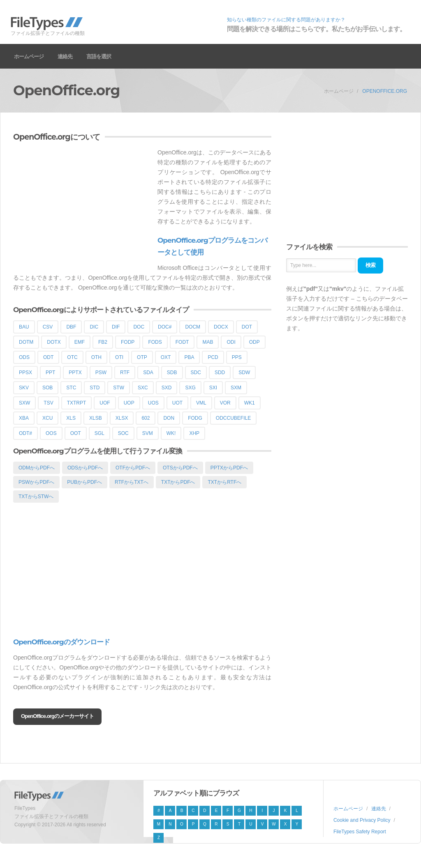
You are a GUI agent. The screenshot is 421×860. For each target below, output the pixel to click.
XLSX (122, 418)
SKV (24, 388)
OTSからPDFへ (180, 468)
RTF (125, 372)
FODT (182, 342)
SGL (99, 433)
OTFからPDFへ (133, 468)
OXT (166, 357)
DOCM (192, 327)
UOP (129, 403)
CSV (48, 327)
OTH (96, 357)
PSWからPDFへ (36, 482)
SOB (47, 388)
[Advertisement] (82, 204)
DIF (116, 327)
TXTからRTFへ (224, 482)
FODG (195, 418)
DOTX (53, 342)
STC (71, 388)
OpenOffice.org (384, 91)
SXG (190, 388)
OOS (51, 433)
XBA (24, 418)
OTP (142, 357)
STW (118, 388)
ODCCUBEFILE (233, 418)
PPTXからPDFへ (229, 468)
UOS (153, 403)
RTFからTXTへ (131, 482)
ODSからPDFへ (85, 468)
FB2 (102, 342)
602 (145, 418)
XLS (71, 418)
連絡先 (65, 56)
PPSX (25, 372)
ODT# (25, 433)
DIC (94, 327)
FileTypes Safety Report (359, 832)
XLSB (95, 418)
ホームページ (29, 56)
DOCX (221, 327)
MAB (207, 342)
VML (201, 403)
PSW (100, 372)
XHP (194, 433)
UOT (177, 403)
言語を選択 (98, 56)
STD (94, 388)
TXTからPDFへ (178, 482)
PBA (189, 357)
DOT (247, 327)
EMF (79, 342)
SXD (167, 388)
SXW (24, 403)
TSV (48, 403)
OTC (72, 357)
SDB (172, 372)
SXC (143, 388)
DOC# (164, 327)
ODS (24, 357)
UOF (104, 403)
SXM (236, 388)
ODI (231, 342)
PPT (50, 372)
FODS (155, 342)
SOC (123, 433)
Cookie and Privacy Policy (362, 820)
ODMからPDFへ (37, 468)
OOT (75, 433)
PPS (237, 357)
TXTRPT (76, 403)
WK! (171, 433)
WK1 (249, 403)
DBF (71, 327)
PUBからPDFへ (84, 482)
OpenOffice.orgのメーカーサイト (57, 716)
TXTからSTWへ (36, 496)
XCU (47, 418)
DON (168, 418)
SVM (147, 433)
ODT (48, 357)
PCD (213, 357)
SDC (196, 372)
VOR (225, 403)
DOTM (26, 342)
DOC (138, 327)
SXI (213, 388)
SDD (220, 372)
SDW (244, 372)
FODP (127, 342)
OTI (119, 357)
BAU (24, 327)
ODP (254, 342)
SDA (148, 372)
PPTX (75, 372)
